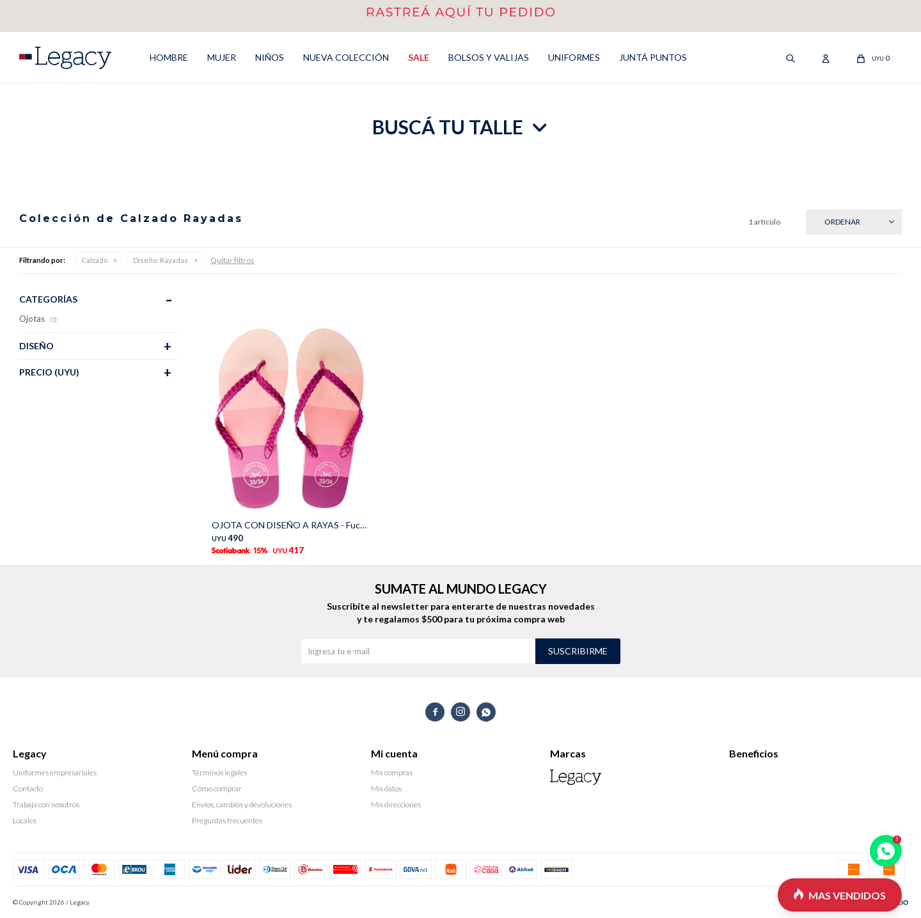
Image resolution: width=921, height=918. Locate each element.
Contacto (28, 788)
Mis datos (386, 788)
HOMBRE (169, 57)
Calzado (94, 260)
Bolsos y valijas (488, 57)
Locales (24, 820)
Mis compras (392, 772)
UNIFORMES (574, 57)
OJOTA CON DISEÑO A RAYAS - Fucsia (291, 524)
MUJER (221, 57)
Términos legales (219, 772)
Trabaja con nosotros (46, 804)
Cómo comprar (217, 788)
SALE (418, 57)
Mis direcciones (396, 804)
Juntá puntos (653, 57)
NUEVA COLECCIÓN (346, 57)
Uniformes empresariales (55, 772)
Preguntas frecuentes (227, 820)
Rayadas (160, 260)
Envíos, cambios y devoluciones (242, 804)
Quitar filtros (232, 260)
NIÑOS (269, 57)
